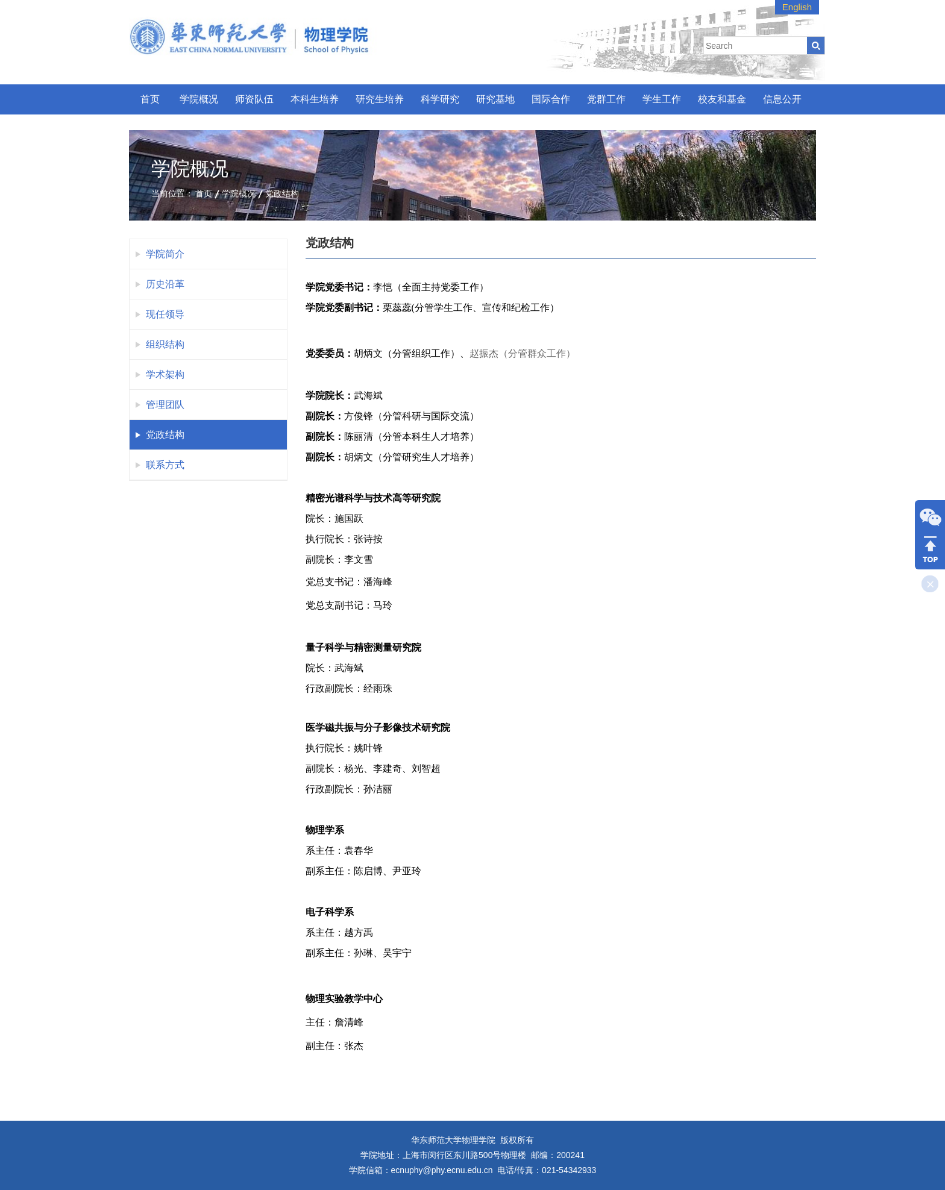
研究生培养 (380, 99)
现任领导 (165, 314)
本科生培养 (314, 99)
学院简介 (165, 254)
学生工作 (661, 99)
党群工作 (606, 99)
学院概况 (199, 99)
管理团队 (165, 404)
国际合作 (551, 99)
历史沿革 (165, 284)
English (797, 7)
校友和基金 (722, 99)
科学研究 (440, 99)
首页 (150, 99)
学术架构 (165, 374)
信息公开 (782, 99)
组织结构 (165, 344)
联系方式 (165, 465)
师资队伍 (254, 99)
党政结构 (282, 193)
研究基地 (495, 99)
